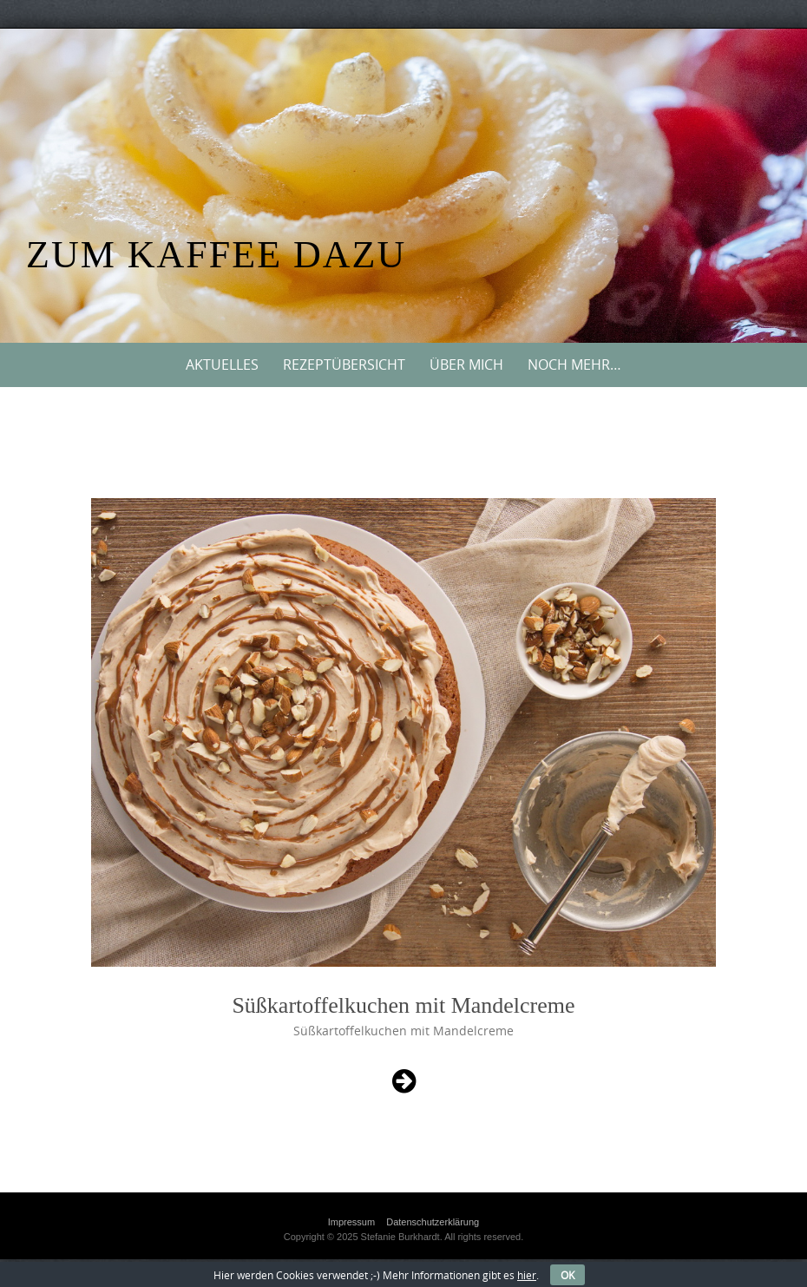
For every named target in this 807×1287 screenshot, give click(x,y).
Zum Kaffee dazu (216, 254)
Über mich (466, 364)
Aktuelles (222, 364)
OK (567, 1275)
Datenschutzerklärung (432, 1222)
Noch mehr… (574, 364)
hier (526, 1275)
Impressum (351, 1222)
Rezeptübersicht (344, 364)
